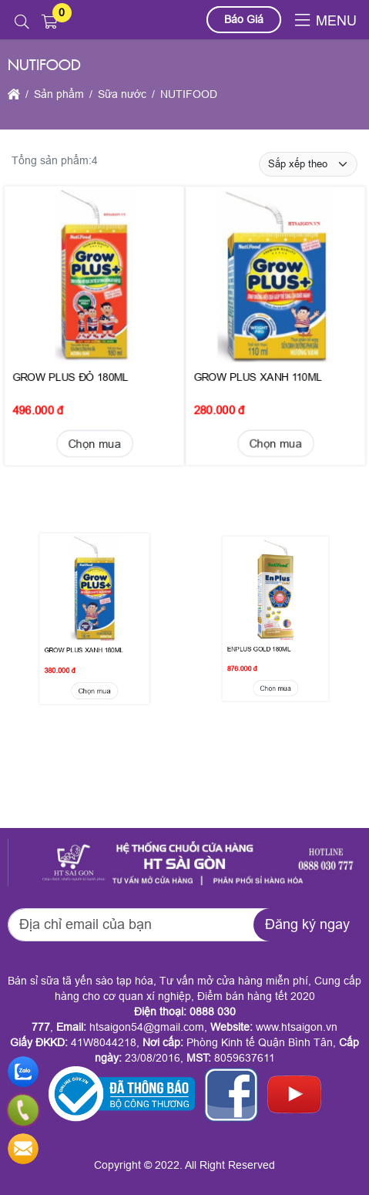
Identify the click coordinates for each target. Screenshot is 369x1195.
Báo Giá (243, 19)
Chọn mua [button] (94, 430)
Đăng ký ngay (307, 924)
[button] (21, 22)
